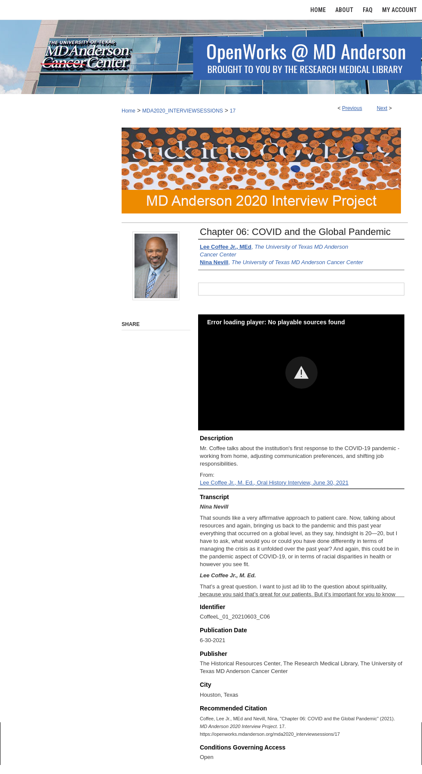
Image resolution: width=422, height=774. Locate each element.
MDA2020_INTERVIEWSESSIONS (182, 111)
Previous (352, 108)
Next (382, 108)
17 (232, 111)
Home (128, 111)
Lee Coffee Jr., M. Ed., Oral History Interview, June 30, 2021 (274, 482)
